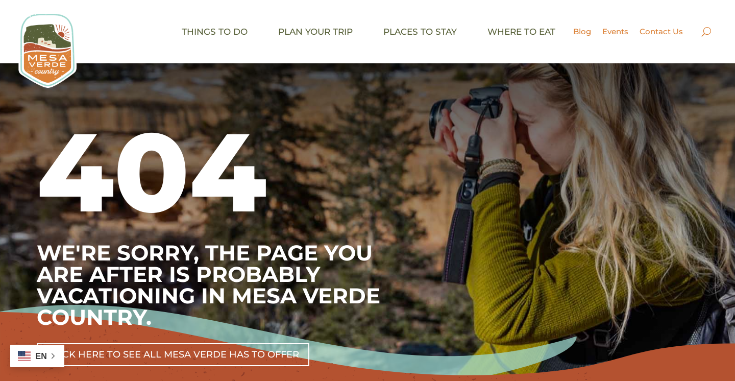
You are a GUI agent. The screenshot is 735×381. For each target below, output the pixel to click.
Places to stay (420, 32)
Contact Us (661, 31)
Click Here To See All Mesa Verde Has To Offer (173, 354)
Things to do (215, 32)
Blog (582, 31)
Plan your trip (315, 32)
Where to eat (521, 32)
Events (615, 31)
